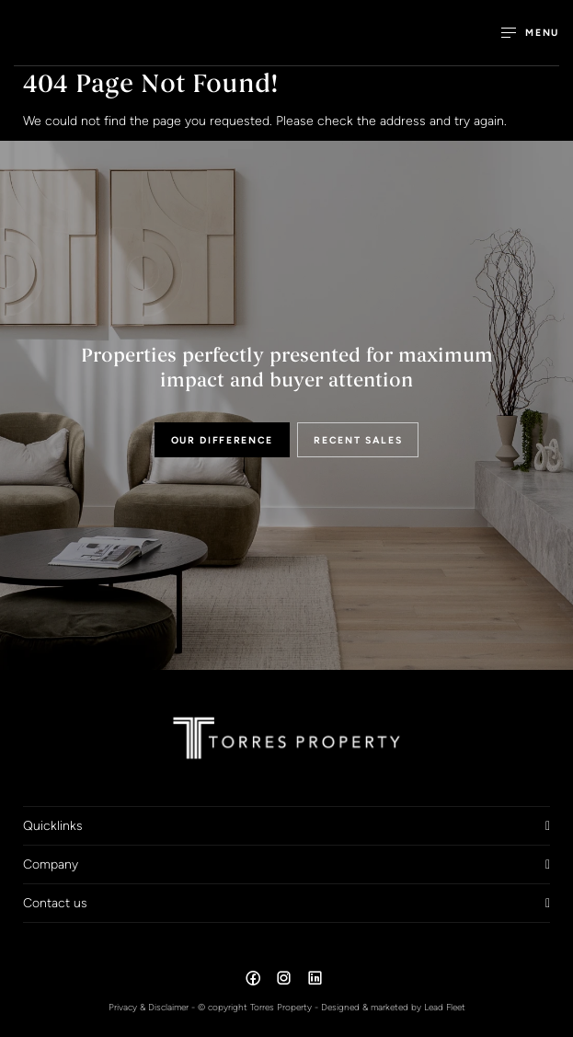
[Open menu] (530, 33)
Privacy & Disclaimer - (153, 1007)
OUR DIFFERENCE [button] (222, 439)
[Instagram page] (286, 981)
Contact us (55, 902)
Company (50, 864)
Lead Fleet (444, 1007)
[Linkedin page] (315, 981)
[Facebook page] (255, 981)
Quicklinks (53, 825)
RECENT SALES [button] (358, 439)
